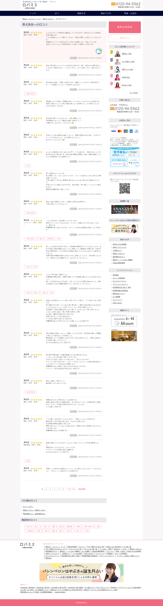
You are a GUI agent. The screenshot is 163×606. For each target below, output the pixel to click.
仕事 (58, 238)
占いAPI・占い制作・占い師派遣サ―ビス (34, 590)
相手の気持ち (31, 93)
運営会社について (119, 294)
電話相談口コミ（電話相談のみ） (34, 514)
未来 (28, 165)
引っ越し (77, 531)
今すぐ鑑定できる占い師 (95, 547)
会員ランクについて (119, 247)
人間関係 (50, 238)
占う (57, 13)
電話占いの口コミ (48, 19)
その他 (86, 531)
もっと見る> (134, 93)
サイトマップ (117, 300)
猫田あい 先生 (127, 54)
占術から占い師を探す (113, 547)
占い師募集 (116, 297)
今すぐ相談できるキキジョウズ (56, 549)
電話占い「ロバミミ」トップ (31, 19)
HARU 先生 (126, 77)
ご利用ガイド (117, 250)
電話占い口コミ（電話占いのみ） (34, 510)
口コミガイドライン (119, 281)
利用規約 (116, 275)
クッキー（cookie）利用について (128, 556)
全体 (28, 267)
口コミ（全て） (28, 507)
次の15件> (82, 489)
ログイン (125, 38)
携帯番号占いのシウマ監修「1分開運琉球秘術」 (36, 592)
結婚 (44, 292)
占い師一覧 (127, 547)
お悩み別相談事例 (119, 263)
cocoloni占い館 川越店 (75, 587)
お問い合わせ (117, 303)
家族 (60, 531)
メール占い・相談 (105, 549)
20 (73, 489)
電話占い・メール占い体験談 (123, 260)
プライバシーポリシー (120, 284)
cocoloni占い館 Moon (27, 587)
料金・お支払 (130, 13)
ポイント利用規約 (119, 278)
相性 (41, 238)
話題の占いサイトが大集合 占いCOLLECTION (66, 590)
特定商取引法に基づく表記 (70, 556)
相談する (81, 13)
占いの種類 (86, 551)
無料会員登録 (124, 27)
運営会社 (48, 558)
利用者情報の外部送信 (120, 290)
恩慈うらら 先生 (127, 69)
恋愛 (28, 461)
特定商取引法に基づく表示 (122, 287)
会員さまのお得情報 (119, 244)
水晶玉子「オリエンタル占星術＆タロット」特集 (100, 590)
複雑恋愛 (69, 526)
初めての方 (106, 13)
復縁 (78, 526)
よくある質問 (77, 553)
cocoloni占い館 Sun (43, 587)
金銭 (46, 531)
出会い (36, 292)
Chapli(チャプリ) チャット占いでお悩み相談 (125, 587)
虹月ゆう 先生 (127, 85)
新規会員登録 (72, 547)
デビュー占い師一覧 (90, 549)
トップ (33, 13)
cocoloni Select (60, 592)
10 (69, 489)
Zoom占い (117, 549)
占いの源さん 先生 (128, 61)
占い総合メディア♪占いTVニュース (97, 587)
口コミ (125, 549)
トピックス (110, 551)
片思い (45, 526)
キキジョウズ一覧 (75, 549)
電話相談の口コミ (119, 257)
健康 (53, 531)
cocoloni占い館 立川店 (58, 587)
